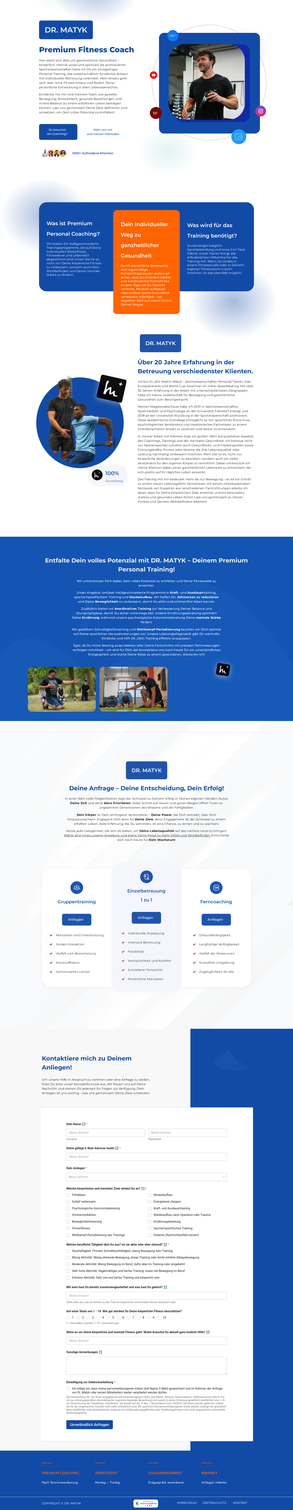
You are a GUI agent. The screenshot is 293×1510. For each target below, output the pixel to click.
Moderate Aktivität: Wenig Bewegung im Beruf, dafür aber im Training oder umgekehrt (128, 1264)
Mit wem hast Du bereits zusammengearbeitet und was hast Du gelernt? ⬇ (116, 1287)
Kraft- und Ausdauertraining (172, 1208)
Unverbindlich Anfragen (89, 1424)
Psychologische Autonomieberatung (96, 1208)
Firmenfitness (81, 1228)
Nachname (155, 1139)
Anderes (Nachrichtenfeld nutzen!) (176, 1235)
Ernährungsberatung (167, 1221)
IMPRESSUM (187, 1503)
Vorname (71, 1139)
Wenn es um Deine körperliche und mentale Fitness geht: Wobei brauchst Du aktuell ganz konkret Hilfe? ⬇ (138, 1332)
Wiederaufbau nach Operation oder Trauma (182, 1215)
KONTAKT (240, 1503)
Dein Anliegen (76, 1168)
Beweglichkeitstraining (87, 1221)
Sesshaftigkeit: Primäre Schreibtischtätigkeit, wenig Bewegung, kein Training (122, 1251)
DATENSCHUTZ (214, 1503)
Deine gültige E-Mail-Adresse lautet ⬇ (93, 1148)
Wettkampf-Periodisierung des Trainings (98, 1235)
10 (164, 1317)
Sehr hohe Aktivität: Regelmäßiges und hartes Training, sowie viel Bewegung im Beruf (128, 1271)
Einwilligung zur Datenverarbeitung (90, 1382)
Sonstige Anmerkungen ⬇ (84, 1352)
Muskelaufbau (163, 1195)
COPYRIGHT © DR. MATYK (61, 1503)
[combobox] (146, 1177)
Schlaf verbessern (84, 1201)
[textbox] (146, 1177)
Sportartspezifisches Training (173, 1228)
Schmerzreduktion (84, 1215)
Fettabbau (78, 1195)
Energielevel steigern (167, 1201)
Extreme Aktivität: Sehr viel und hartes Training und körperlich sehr (116, 1277)
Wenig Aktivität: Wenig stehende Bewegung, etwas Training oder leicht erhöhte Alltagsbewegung (135, 1257)
